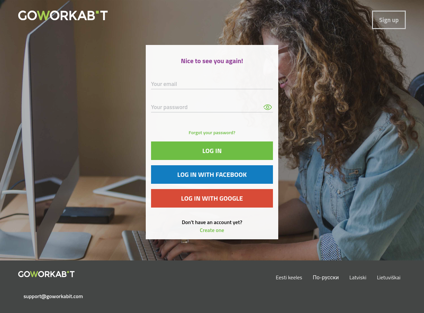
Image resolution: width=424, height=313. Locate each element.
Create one (212, 230)
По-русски (326, 277)
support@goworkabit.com (49, 296)
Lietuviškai (388, 277)
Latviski (357, 277)
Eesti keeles (289, 277)
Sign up (389, 19)
